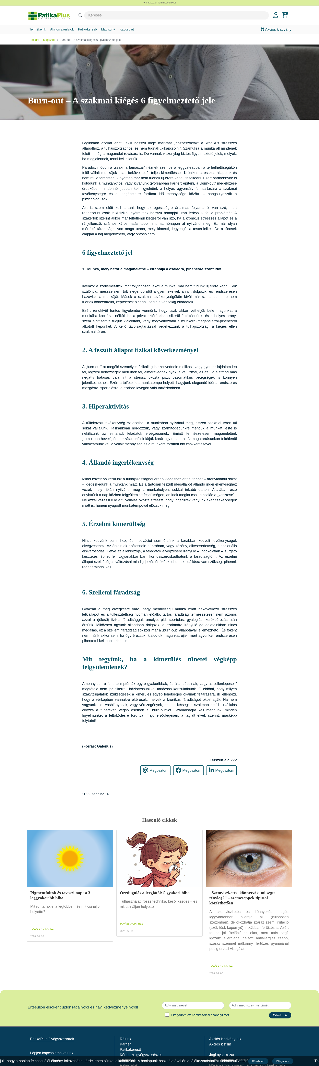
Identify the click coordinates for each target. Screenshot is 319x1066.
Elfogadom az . (200, 1015)
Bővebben (259, 1061)
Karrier (125, 1044)
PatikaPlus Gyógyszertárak (52, 1039)
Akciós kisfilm (220, 1044)
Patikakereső (87, 29)
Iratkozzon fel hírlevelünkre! (159, 2)
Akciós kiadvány (276, 29)
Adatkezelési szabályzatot (210, 1015)
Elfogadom (283, 1061)
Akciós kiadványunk (225, 1039)
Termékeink (37, 29)
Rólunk (125, 1039)
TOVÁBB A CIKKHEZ (42, 928)
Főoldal (34, 39)
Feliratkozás (280, 1015)
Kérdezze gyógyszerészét (141, 1055)
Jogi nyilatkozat (221, 1055)
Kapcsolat (127, 29)
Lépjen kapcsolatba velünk (51, 1053)
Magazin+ (108, 29)
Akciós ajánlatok (62, 29)
